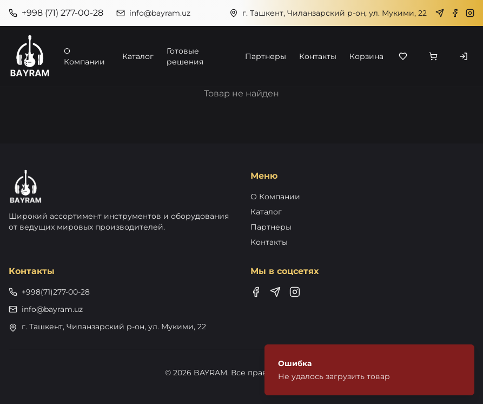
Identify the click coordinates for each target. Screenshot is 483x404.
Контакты (317, 56)
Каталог (138, 56)
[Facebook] (455, 13)
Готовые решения (185, 56)
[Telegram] (439, 13)
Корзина (366, 56)
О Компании (84, 56)
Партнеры (265, 56)
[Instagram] (470, 13)
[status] (369, 369)
